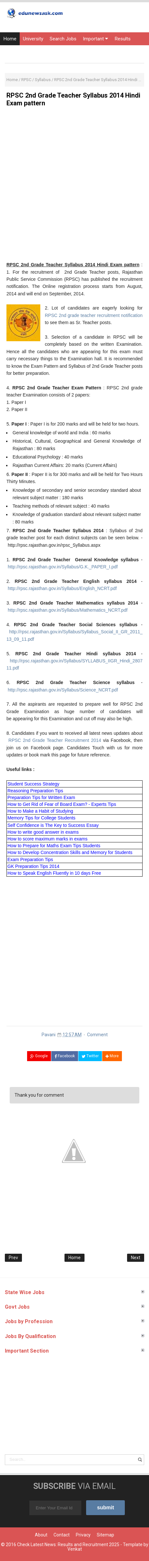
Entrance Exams (20, 52)
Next (135, 1257)
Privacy (83, 1534)
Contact (62, 1534)
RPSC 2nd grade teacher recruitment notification (94, 315)
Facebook (65, 1056)
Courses (92, 52)
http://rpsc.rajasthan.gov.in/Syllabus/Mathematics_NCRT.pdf (67, 610)
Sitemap (105, 1534)
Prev (13, 1257)
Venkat (74, 1549)
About (41, 1534)
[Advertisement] (74, 186)
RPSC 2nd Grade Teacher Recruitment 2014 (53, 740)
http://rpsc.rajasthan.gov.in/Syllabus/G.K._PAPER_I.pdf (63, 566)
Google (39, 1056)
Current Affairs (61, 52)
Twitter (90, 1056)
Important (95, 39)
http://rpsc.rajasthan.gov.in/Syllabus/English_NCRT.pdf (62, 588)
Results (122, 39)
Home (9, 39)
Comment (97, 1034)
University (33, 39)
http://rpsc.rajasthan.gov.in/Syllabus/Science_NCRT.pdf (63, 689)
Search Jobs (63, 39)
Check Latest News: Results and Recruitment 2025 (68, 1544)
